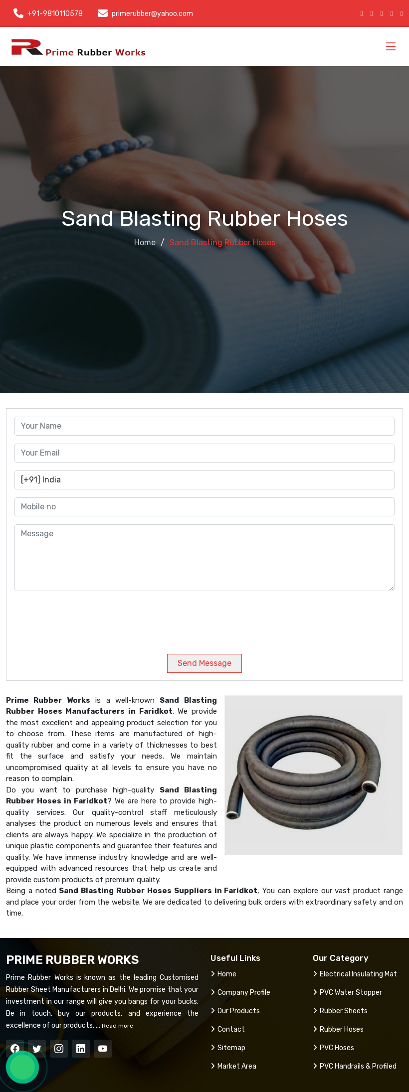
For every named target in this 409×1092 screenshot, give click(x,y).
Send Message (204, 663)
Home (145, 242)
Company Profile (240, 992)
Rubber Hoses (338, 1029)
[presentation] (82, 618)
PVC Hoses (333, 1048)
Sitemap (227, 1048)
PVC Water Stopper (347, 992)
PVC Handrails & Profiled (355, 1066)
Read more (116, 1025)
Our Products (235, 1011)
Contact (227, 1029)
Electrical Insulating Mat (355, 974)
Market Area (233, 1066)
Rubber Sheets (340, 1011)
